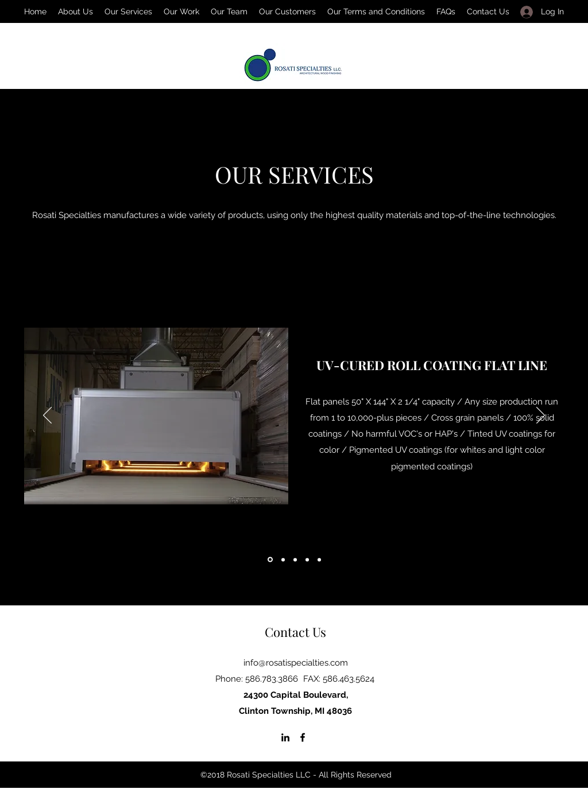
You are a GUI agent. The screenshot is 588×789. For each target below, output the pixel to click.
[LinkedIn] (285, 737)
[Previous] (47, 416)
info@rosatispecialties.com (295, 663)
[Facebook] (302, 737)
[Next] (540, 416)
